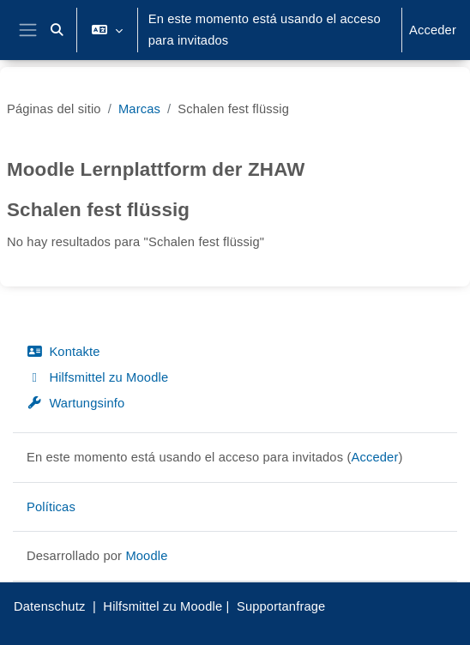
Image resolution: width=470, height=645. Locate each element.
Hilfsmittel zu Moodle (97, 377)
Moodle (146, 556)
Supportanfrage (281, 606)
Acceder (432, 30)
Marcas (139, 109)
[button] (57, 30)
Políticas (51, 507)
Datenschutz (49, 606)
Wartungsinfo (75, 403)
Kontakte (63, 352)
